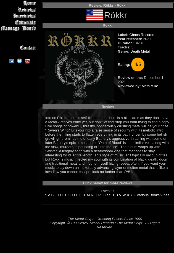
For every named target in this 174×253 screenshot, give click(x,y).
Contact (19, 48)
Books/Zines (160, 195)
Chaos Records (141, 35)
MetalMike (150, 86)
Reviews (19, 9)
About (19, 54)
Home (19, 3)
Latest (105, 191)
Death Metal (140, 51)
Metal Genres (19, 35)
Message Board (19, 28)
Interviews (19, 16)
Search (19, 41)
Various (143, 195)
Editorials (19, 22)
